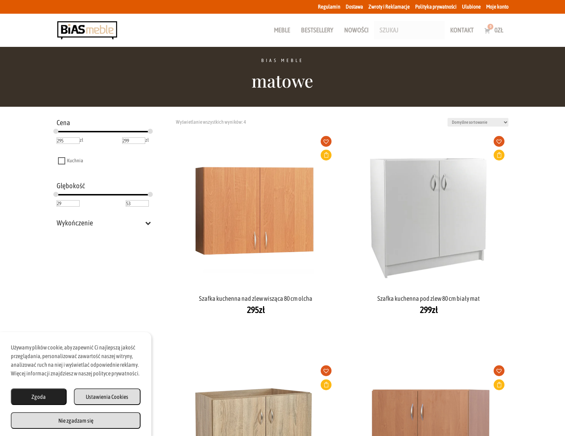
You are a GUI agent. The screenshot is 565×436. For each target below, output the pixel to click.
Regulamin (329, 7)
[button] (225, 143)
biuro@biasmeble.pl (201, 361)
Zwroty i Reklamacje (389, 7)
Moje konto (497, 7)
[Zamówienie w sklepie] (478, 122)
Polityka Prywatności (353, 405)
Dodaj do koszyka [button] (222, 155)
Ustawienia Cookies (107, 396)
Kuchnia (75, 161)
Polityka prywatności (436, 7)
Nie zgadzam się (75, 420)
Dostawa (354, 7)
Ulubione (471, 7)
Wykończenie (104, 223)
